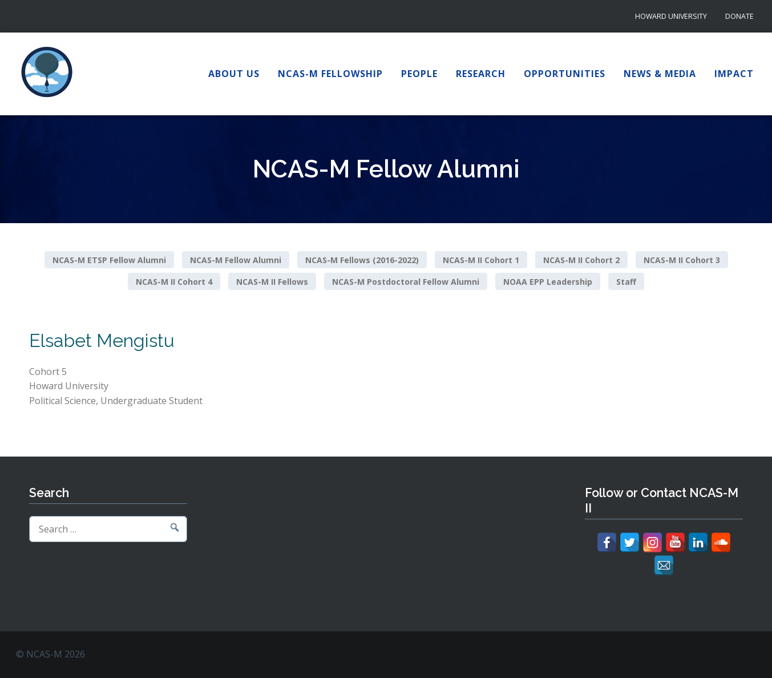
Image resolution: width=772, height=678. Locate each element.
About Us (234, 73)
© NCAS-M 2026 (50, 654)
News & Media (660, 73)
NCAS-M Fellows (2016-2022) (362, 260)
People (419, 73)
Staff (626, 281)
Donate (739, 16)
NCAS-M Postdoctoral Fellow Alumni (405, 281)
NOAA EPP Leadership (547, 281)
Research (481, 73)
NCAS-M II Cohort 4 (174, 281)
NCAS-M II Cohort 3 (682, 260)
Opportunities (564, 73)
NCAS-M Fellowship (330, 73)
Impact (734, 73)
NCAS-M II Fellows (272, 281)
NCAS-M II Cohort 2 (581, 260)
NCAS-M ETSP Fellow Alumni (109, 260)
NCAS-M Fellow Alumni (235, 260)
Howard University (671, 16)
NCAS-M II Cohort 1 (481, 260)
